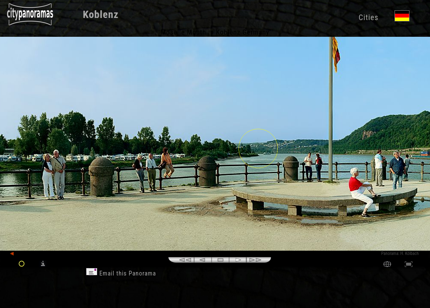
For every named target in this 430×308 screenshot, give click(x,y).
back (18, 254)
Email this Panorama (121, 273)
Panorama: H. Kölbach (400, 253)
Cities (368, 17)
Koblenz (101, 15)
